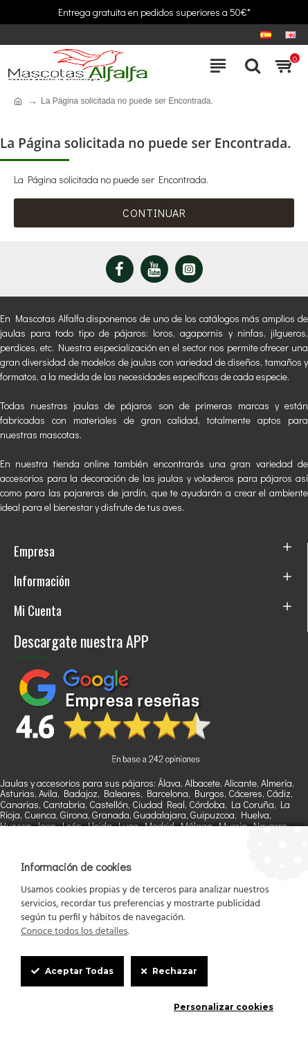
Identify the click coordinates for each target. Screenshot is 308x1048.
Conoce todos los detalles (74, 932)
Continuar (154, 212)
